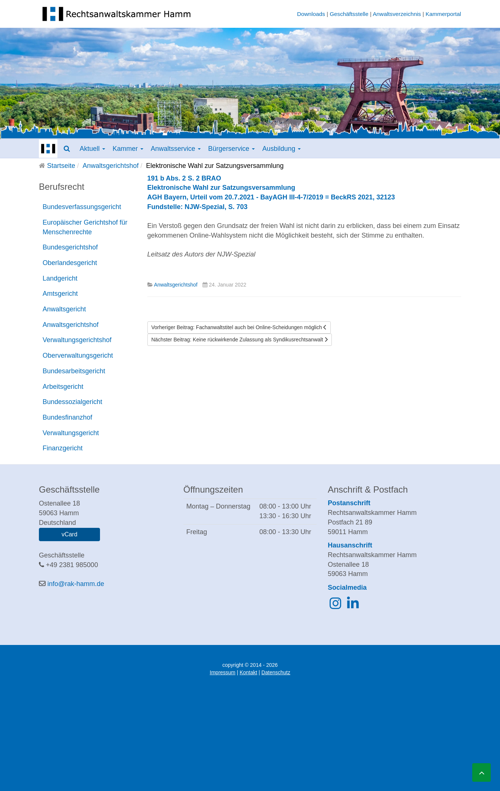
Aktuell (92, 148)
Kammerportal (443, 14)
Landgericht (60, 278)
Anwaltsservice (176, 148)
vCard (69, 534)
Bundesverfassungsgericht (82, 207)
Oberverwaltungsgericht (78, 355)
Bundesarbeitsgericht (74, 371)
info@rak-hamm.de (75, 584)
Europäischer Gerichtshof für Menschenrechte (85, 227)
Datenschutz (275, 672)
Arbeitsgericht (63, 386)
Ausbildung (281, 148)
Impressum (222, 672)
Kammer (128, 148)
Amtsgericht (60, 293)
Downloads (311, 14)
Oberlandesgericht (70, 263)
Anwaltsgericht (64, 309)
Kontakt (248, 672)
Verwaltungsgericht (71, 433)
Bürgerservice (231, 148)
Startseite (61, 165)
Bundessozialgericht (72, 402)
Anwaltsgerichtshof (111, 165)
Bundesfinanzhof (67, 417)
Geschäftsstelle (349, 14)
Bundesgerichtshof (70, 247)
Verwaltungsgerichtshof (77, 340)
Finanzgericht (63, 448)
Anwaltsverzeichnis (397, 14)
